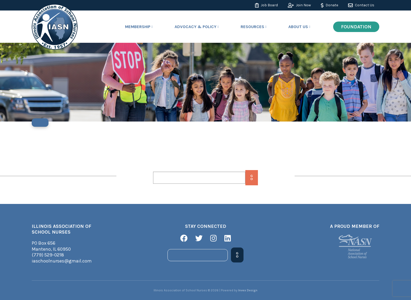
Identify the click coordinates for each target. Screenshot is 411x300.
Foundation (356, 27)
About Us (298, 26)
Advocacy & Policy (196, 26)
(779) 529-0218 (48, 255)
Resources (252, 26)
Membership (137, 26)
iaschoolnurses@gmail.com (62, 261)
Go (251, 177)
